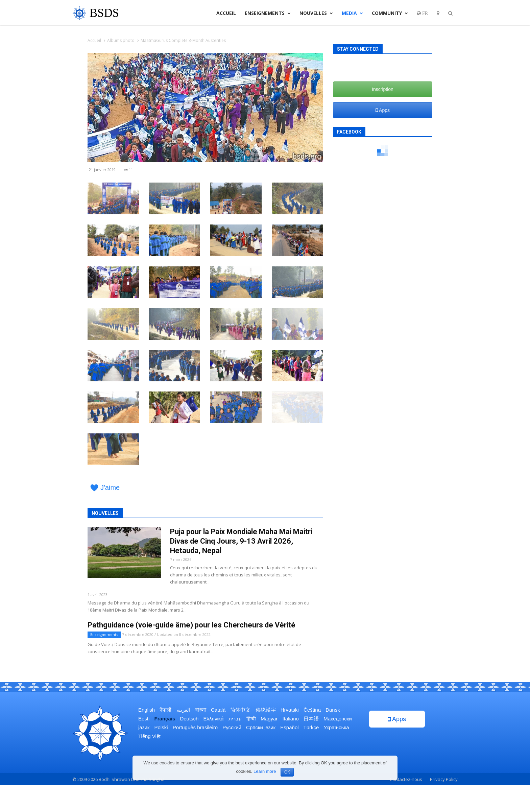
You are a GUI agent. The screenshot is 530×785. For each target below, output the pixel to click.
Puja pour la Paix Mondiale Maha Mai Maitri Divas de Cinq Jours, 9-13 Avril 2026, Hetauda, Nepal (241, 541)
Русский (231, 727)
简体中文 (240, 710)
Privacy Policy (444, 779)
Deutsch (189, 718)
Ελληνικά (213, 718)
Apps (383, 110)
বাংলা (200, 710)
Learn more (265, 771)
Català (218, 710)
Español (289, 727)
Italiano (291, 718)
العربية (183, 710)
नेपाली (165, 710)
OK (287, 772)
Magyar (269, 718)
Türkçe (311, 727)
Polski (161, 727)
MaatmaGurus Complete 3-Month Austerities (183, 40)
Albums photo (121, 40)
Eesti (143, 718)
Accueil (226, 13)
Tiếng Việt (149, 736)
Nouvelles (316, 13)
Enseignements (268, 13)
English (146, 710)
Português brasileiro (195, 727)
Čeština (312, 710)
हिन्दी (251, 718)
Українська (336, 727)
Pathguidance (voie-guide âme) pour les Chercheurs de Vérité (191, 625)
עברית (235, 718)
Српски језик (260, 727)
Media (352, 13)
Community (390, 13)
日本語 (311, 718)
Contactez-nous (406, 779)
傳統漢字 (266, 710)
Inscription (382, 89)
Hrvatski (290, 710)
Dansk (333, 710)
